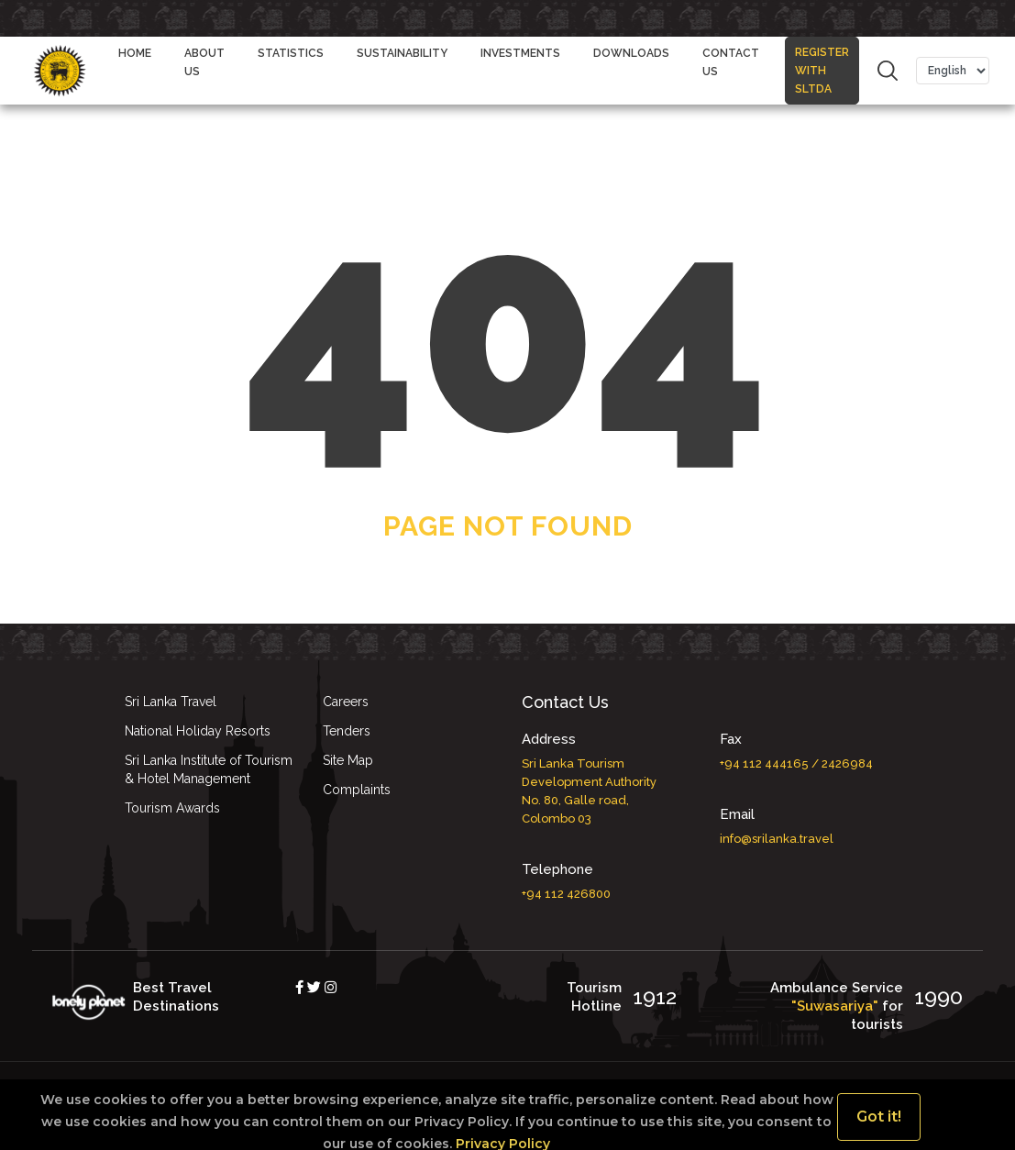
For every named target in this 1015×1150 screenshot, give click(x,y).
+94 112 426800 (566, 894)
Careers (346, 701)
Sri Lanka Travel (170, 701)
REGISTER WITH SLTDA (822, 61)
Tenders (346, 731)
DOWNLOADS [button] (631, 53)
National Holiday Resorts (197, 731)
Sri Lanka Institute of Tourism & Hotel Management (208, 769)
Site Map (348, 760)
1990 (938, 996)
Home (134, 53)
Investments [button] (520, 53)
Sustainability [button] (402, 53)
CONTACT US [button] (730, 62)
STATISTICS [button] (291, 53)
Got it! (878, 1116)
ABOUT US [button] (204, 62)
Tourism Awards (172, 808)
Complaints (357, 789)
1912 (655, 996)
